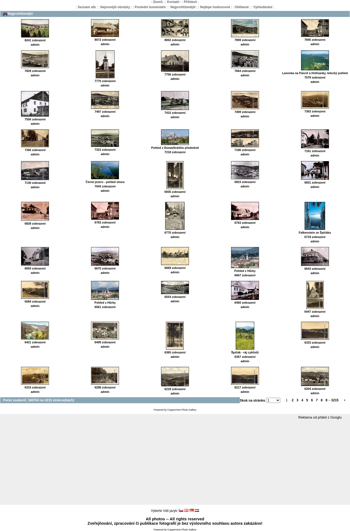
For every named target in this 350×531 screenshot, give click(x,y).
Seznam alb (87, 7)
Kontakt (173, 2)
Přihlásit (190, 2)
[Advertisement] (175, 462)
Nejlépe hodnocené (215, 7)
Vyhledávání (262, 7)
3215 (335, 400)
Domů (157, 2)
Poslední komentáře (150, 7)
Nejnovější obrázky (115, 7)
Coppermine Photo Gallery (181, 409)
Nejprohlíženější (183, 7)
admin (35, 44)
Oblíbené (242, 7)
